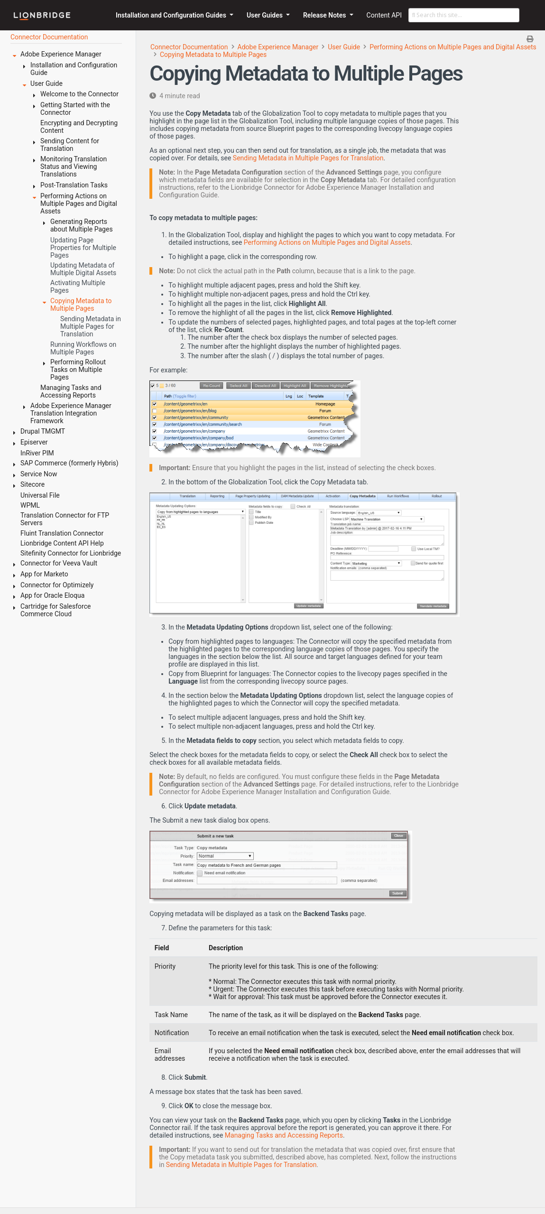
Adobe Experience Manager (278, 47)
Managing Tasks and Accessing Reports (284, 1135)
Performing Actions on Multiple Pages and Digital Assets (452, 47)
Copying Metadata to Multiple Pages (213, 54)
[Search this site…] (463, 15)
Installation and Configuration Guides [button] (172, 15)
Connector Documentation (189, 47)
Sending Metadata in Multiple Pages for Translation (308, 158)
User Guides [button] (266, 15)
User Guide (344, 47)
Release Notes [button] (325, 15)
